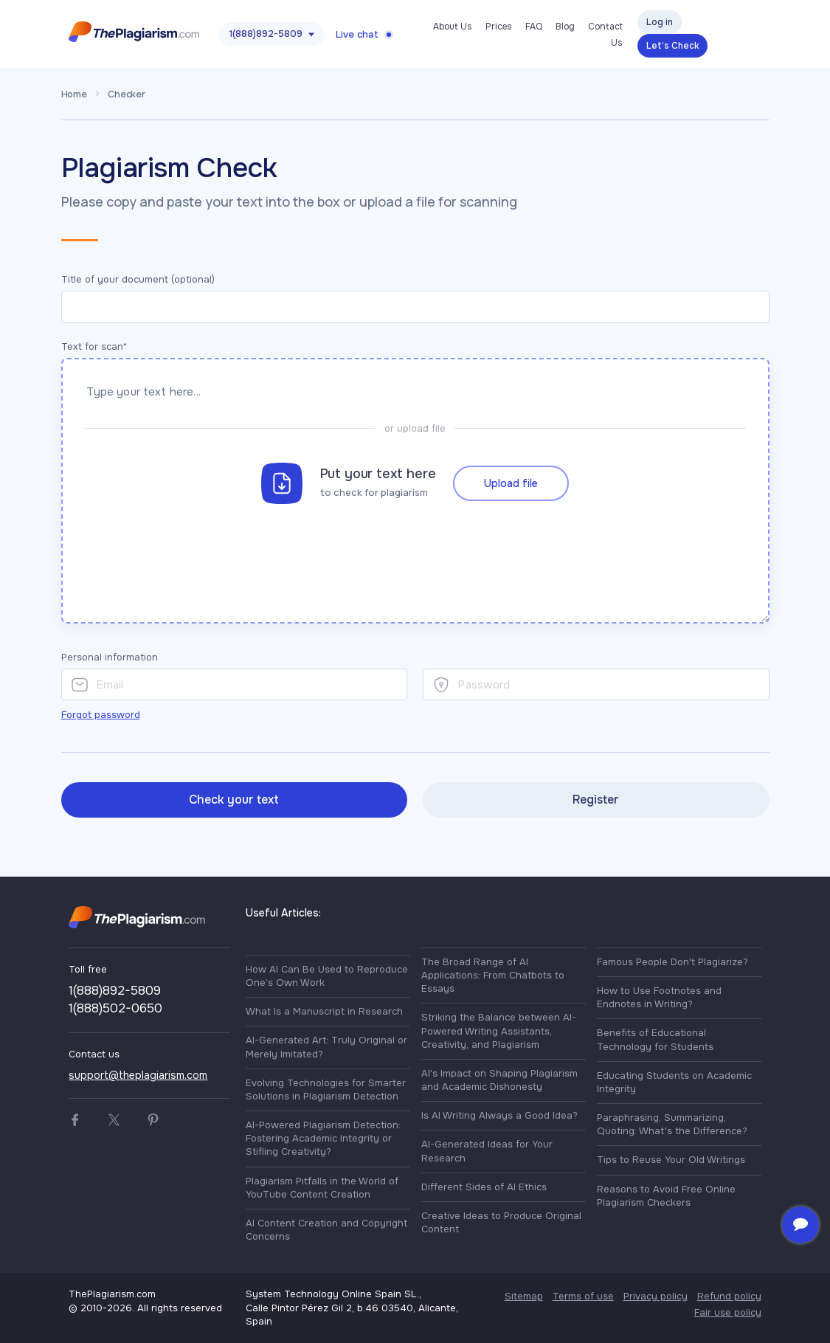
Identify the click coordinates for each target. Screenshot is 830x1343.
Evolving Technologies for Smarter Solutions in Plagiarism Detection (326, 1089)
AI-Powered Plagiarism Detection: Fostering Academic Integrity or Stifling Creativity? (323, 1138)
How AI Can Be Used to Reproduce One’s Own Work (327, 976)
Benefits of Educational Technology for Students (655, 1039)
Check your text (234, 799)
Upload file (510, 478)
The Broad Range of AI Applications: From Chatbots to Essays (492, 975)
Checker (126, 94)
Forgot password (100, 714)
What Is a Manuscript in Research (324, 1011)
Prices (498, 26)
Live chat (357, 34)
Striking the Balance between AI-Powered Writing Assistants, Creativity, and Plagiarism (498, 1030)
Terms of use (583, 1296)
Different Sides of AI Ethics (484, 1187)
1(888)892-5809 (265, 33)
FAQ (533, 26)
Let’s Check (672, 46)
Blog (565, 26)
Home (74, 94)
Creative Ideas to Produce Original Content (501, 1222)
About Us (452, 26)
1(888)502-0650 (115, 1008)
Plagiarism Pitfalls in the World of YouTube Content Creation (322, 1188)
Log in (659, 22)
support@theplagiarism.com (138, 1075)
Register (596, 799)
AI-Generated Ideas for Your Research (487, 1151)
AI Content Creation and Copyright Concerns (326, 1230)
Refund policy (729, 1296)
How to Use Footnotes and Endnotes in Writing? (659, 997)
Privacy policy (655, 1296)
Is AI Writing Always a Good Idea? (499, 1115)
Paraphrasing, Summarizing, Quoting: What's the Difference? (672, 1124)
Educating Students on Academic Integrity (674, 1082)
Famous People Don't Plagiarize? (672, 962)
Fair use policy (727, 1312)
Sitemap (524, 1296)
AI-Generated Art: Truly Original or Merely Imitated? (326, 1047)
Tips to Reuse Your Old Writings (671, 1159)
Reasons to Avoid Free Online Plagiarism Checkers (666, 1196)
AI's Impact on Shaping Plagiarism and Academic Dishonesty (499, 1080)
